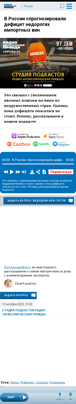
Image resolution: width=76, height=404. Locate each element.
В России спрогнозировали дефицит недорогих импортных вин (35, 24)
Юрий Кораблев (25, 283)
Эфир (71, 399)
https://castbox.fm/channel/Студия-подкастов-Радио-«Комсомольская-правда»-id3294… (30, 143)
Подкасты (60, 399)
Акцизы (42, 382)
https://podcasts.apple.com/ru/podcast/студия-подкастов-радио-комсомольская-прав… (40, 135)
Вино (14, 382)
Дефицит (27, 382)
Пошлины (56, 382)
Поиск (61, 6)
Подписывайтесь (17, 267)
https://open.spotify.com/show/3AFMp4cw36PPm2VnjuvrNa (50, 143)
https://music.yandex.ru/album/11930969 (64, 135)
